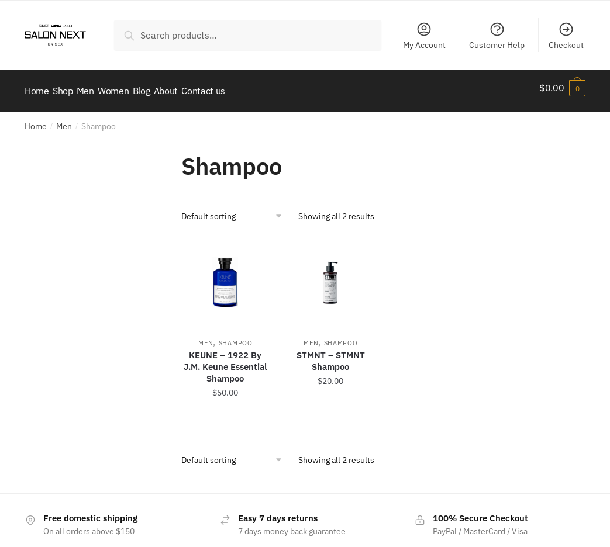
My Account (424, 35)
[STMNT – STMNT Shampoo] (330, 276)
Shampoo (236, 337)
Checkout (566, 35)
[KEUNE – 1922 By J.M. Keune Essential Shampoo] (225, 276)
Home (36, 120)
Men (64, 120)
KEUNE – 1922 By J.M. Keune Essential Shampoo (225, 360)
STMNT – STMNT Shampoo (331, 354)
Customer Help (497, 35)
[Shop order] (235, 209)
